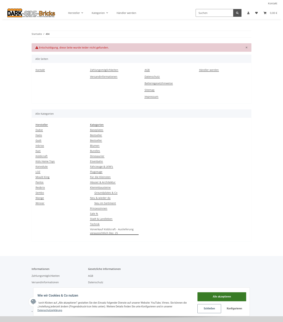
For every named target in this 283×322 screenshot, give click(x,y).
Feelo (39, 135)
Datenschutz (152, 76)
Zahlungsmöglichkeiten (104, 70)
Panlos (39, 182)
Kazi (38, 151)
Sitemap (149, 90)
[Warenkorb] (270, 13)
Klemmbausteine (100, 187)
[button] (248, 13)
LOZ (38, 171)
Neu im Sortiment (105, 203)
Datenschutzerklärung (51, 310)
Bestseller (96, 135)
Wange (40, 198)
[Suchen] (214, 13)
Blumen (94, 145)
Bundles (95, 151)
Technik (94, 224)
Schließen (207, 308)
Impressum (151, 96)
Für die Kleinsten (100, 177)
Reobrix (40, 187)
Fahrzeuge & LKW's (101, 166)
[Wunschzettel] (256, 13)
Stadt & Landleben (101, 218)
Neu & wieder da (100, 198)
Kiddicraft (41, 156)
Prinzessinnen (98, 208)
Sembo (40, 192)
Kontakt (272, 3)
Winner (40, 203)
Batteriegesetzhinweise (159, 83)
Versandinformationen (103, 76)
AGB (147, 70)
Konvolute (42, 166)
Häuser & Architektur (103, 182)
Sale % (94, 213)
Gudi (38, 140)
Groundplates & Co (105, 192)
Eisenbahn (96, 161)
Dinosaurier (97, 156)
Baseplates (96, 130)
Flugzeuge (96, 171)
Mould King (42, 177)
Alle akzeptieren (220, 296)
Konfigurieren (233, 308)
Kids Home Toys (45, 161)
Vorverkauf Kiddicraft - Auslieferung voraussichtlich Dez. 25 (112, 231)
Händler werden (126, 13)
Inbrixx (40, 145)
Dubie (39, 130)
